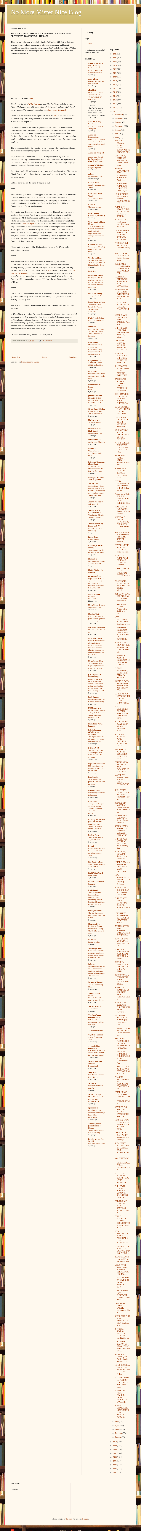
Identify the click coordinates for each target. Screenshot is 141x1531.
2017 (115, 88)
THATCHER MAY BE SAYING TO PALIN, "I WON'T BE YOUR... (122, 1282)
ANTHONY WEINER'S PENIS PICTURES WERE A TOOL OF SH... (122, 740)
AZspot (91, 174)
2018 (115, 85)
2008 (115, 1449)
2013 (115, 104)
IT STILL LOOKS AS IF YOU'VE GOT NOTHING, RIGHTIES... (122, 1070)
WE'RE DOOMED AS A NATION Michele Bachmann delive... (122, 726)
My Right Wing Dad (96, 627)
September (119, 126)
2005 (115, 1461)
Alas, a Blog (93, 79)
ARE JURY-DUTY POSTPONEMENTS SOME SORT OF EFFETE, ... (122, 536)
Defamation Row (94, 1066)
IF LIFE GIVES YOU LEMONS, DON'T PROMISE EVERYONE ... (122, 370)
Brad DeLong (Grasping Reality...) (96, 214)
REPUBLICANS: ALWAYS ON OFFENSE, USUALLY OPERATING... (122, 830)
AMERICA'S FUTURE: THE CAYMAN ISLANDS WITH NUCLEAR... (122, 1043)
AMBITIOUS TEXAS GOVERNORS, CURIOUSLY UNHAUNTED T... (122, 523)
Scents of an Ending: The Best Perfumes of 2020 (96, 931)
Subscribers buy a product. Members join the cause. (96, 781)
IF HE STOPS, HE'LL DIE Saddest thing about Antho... (121, 855)
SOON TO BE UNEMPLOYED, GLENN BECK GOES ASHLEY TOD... (122, 268)
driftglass (92, 327)
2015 (115, 96)
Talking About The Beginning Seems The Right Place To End (96, 665)
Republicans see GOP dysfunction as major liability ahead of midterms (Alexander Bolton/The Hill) (96, 583)
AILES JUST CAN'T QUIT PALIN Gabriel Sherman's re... (121, 1357)
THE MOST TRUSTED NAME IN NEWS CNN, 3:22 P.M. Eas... (122, 345)
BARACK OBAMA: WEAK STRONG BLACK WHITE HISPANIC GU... (122, 146)
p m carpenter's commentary (94, 675)
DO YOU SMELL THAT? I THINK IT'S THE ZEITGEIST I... (122, 410)
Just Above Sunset (95, 502)
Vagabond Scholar (95, 1035)
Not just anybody (94, 168)
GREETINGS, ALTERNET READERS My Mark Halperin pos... (121, 160)
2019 (115, 81)
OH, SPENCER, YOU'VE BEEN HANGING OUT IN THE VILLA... (122, 585)
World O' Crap (94, 1094)
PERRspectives (94, 708)
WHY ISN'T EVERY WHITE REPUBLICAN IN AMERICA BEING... (122, 953)
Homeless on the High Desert (94, 430)
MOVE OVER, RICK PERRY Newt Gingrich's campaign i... (122, 1136)
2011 (115, 111)
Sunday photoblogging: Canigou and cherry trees (96, 249)
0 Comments (47, 341)
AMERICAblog (94, 121)
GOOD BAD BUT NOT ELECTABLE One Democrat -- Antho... (122, 1295)
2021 (115, 73)
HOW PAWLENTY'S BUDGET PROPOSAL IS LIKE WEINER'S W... (122, 1237)
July (117, 134)
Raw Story (92, 801)
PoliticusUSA (93, 748)
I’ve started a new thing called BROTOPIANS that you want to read (96, 1052)
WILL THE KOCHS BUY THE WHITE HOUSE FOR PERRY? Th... (121, 358)
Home (44, 357)
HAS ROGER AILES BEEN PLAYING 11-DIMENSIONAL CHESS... (122, 1020)
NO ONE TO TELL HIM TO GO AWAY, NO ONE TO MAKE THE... (122, 1369)
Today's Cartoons (94, 422)
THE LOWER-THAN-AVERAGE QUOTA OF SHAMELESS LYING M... (121, 1192)
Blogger (85, 1519)
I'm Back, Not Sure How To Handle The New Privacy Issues (95, 70)
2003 (115, 1469)
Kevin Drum (93, 537)
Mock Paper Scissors (96, 605)
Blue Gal (91, 205)
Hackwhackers (94, 420)
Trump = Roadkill (94, 296)
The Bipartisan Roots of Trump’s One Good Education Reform (96, 739)
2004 (115, 1465)
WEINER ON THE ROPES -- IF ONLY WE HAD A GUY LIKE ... (122, 1249)
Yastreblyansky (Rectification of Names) (94, 1126)
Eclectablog (93, 342)
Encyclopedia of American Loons (95, 362)
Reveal (91, 846)
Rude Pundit (93, 890)
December (119, 115)
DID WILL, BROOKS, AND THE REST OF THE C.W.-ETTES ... (122, 966)
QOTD (90, 389)
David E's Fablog (95, 293)
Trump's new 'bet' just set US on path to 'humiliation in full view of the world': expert (96, 808)
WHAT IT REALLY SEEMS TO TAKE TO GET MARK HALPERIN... (122, 866)
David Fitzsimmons (95, 176)
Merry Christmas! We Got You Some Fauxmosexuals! (96, 1099)
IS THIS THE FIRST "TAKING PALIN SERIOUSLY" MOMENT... (121, 1396)
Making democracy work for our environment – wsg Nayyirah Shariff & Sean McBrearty (95, 349)
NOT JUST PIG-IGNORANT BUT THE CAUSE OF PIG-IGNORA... (122, 1111)
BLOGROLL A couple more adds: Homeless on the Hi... (122, 223)
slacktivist (92, 940)
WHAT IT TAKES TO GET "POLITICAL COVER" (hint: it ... (122, 572)
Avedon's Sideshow (96, 165)
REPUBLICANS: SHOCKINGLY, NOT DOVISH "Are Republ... (122, 891)
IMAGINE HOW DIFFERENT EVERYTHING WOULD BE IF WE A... (122, 294)
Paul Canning (93, 697)
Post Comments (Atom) (30, 362)
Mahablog (92, 559)
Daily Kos (92, 271)
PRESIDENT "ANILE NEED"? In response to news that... (122, 460)
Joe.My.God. (93, 484)
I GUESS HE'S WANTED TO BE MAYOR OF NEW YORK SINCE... (122, 917)
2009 (115, 1446)
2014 (115, 100)
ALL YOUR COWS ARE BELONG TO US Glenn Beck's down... (122, 597)
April (117, 1426)
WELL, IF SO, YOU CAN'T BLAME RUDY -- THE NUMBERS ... (122, 1178)
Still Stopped (93, 504)
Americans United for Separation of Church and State (95, 159)
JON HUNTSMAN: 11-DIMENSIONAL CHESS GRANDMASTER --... (122, 1164)
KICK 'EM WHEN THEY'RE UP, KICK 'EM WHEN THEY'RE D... (122, 398)
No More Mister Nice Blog (46, 12)
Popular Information (96, 764)
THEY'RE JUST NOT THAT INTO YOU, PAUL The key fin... (121, 843)
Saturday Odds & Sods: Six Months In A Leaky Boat (96, 376)
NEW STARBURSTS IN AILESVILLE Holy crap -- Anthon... (122, 879)
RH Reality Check (95, 862)
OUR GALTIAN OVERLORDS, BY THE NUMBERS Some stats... (122, 421)
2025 (115, 58)
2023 (115, 65)
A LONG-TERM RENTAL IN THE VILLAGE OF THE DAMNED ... (122, 434)
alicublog (92, 90)
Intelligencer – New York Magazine (96, 478)
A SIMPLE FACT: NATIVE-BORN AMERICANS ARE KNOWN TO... (122, 685)
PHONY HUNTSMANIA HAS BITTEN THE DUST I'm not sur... (122, 485)
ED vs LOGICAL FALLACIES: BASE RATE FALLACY (95, 400)
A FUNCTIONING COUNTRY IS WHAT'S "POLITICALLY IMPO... (122, 979)
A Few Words (93, 1009)
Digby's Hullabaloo (96, 318)
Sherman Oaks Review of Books (95, 925)
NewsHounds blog (95, 661)
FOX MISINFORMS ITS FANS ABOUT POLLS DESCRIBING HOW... (122, 712)
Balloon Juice (93, 183)
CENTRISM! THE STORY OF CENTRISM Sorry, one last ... (122, 548)
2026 (115, 54)
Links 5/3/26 (92, 599)
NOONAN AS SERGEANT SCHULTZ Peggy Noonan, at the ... (121, 473)
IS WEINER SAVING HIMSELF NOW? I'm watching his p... (122, 1333)
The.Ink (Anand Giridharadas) (94, 1016)
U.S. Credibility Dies (95, 320)
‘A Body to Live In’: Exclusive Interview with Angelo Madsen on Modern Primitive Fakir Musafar (95, 282)
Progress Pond (94, 790)
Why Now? (92, 1072)
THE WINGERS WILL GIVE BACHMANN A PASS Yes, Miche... (122, 332)
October (118, 122)
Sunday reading (94, 942)
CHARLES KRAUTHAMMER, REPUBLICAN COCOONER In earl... (122, 1083)
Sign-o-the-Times (94, 607)
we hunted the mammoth (94, 1047)
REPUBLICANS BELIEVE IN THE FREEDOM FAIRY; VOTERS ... (122, 1007)
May (117, 1422)
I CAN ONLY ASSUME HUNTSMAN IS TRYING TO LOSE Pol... (122, 660)
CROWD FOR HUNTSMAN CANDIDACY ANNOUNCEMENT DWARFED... (122, 633)
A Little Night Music (95, 198)
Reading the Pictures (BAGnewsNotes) (96, 821)
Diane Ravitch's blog (96, 302)
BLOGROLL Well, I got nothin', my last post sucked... (122, 1259)
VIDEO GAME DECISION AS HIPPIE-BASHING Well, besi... (122, 319)
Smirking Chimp (95, 948)
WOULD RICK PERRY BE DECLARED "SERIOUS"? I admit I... (121, 754)
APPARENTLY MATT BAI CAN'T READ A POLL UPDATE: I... (122, 807)
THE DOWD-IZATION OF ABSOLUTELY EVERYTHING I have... (122, 1346)
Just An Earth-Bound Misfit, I (94, 511)
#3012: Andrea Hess (95, 365)
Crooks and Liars (95, 258)
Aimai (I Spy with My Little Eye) (95, 64)
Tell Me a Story (94, 1006)
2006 (115, 1457)
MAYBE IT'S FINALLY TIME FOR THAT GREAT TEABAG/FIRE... (122, 780)
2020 (115, 77)
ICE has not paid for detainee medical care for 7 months (96, 768)
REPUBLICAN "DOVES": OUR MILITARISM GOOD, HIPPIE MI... (122, 647)
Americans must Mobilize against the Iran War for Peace (95, 468)
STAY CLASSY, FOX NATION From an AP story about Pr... (122, 510)
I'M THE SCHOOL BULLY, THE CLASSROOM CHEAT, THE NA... (122, 447)
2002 (115, 1472)
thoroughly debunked (57, 110)
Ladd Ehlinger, (28, 223)
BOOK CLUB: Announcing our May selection (96, 1022)
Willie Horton (34, 104)
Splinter (91, 964)
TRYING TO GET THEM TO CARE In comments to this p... (122, 1307)
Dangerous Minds (95, 275)
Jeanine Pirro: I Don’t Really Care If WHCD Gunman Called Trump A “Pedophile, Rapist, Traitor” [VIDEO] (96, 490)
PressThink (92, 777)
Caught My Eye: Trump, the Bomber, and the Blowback (95, 826)
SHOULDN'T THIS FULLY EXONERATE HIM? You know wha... (122, 1320)
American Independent (93, 136)
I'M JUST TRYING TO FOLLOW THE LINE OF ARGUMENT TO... (122, 1382)
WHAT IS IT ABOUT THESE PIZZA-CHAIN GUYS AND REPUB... (122, 211)
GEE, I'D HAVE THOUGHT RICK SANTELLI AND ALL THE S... (122, 1207)
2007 (115, 1453)
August (118, 130)
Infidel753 (92, 449)
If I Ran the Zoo (94, 440)
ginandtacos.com (95, 396)
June (117, 138)
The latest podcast (94, 207)
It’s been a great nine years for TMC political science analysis (96, 618)
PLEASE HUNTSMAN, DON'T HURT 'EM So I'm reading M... (121, 672)
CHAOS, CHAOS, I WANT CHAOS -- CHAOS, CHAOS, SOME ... (122, 306)
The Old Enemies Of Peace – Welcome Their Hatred (96, 915)
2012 (115, 107)
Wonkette (92, 1083)
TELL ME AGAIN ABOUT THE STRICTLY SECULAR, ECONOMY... (122, 234)
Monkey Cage (94, 614)
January (118, 1437)
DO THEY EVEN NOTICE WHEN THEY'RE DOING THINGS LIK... (122, 698)
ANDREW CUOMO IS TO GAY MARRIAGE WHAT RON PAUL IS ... (122, 174)
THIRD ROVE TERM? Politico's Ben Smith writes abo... (121, 609)
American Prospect (96, 153)
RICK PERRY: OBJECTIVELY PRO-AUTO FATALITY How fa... (122, 794)
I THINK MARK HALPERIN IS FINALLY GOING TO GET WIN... (122, 198)
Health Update (93, 539)
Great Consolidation (96, 409)
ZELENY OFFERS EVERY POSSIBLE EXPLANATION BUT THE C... (122, 930)
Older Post (73, 357)
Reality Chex (93, 835)
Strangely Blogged (95, 982)
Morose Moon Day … (96, 433)
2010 (115, 1442)
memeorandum (94, 576)
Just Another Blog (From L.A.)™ (95, 525)
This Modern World (96, 1031)
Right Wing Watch (95, 873)
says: (31, 98)
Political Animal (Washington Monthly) (94, 732)
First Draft (92, 371)
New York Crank (95, 638)
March (118, 1429)
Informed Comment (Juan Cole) (96, 463)
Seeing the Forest (95, 911)
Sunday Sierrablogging (96, 442)
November (119, 118)
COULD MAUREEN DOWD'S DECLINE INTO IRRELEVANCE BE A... (122, 1222)
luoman (69, 1519)
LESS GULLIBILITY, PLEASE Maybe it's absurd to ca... (122, 620)
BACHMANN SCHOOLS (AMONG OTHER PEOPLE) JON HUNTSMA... (121, 384)
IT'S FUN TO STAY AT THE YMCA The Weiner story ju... (122, 1031)
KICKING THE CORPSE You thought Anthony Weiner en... (122, 819)
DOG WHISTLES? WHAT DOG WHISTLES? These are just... (122, 187)
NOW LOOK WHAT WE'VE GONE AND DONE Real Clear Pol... (121, 560)
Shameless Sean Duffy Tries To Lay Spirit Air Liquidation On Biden (96, 262)
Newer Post (16, 357)
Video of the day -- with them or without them (95, 453)
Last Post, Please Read (96, 1144)
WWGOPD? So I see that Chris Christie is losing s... (122, 246)
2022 (115, 69)
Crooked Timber (95, 245)
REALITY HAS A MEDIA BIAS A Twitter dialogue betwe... (122, 257)
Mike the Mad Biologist (94, 595)
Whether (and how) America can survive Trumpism (95, 126)
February (118, 1433)
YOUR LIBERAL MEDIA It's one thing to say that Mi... (122, 942)
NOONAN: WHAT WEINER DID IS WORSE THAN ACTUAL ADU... (122, 1124)
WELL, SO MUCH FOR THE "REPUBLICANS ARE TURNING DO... (122, 498)
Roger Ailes (92, 875)
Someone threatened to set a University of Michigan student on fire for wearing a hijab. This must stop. (96, 971)
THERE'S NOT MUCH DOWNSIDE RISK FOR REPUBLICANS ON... (122, 904)
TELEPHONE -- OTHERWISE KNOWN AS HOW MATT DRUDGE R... (121, 281)
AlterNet (91, 106)
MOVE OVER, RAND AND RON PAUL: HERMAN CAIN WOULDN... (122, 1269)
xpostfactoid (93, 1108)
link (55, 116)
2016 (115, 92)
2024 (115, 62)
